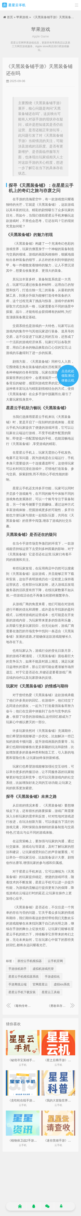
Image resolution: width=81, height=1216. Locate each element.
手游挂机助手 (17, 968)
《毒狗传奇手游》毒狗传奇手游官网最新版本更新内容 (20, 1006)
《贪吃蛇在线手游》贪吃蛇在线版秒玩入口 (36, 1100)
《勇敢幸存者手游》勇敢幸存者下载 (61, 1006)
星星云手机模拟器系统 (23, 976)
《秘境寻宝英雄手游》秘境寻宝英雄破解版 (36, 1060)
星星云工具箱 (51, 992)
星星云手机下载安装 (22, 992)
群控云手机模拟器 (29, 961)
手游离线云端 (17, 984)
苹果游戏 (22, 17)
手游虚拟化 (52, 976)
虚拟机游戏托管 (43, 968)
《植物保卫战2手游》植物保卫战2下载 (34, 1140)
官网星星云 (40, 984)
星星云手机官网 (13, 5)
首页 (10, 17)
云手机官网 (55, 961)
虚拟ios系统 (62, 984)
